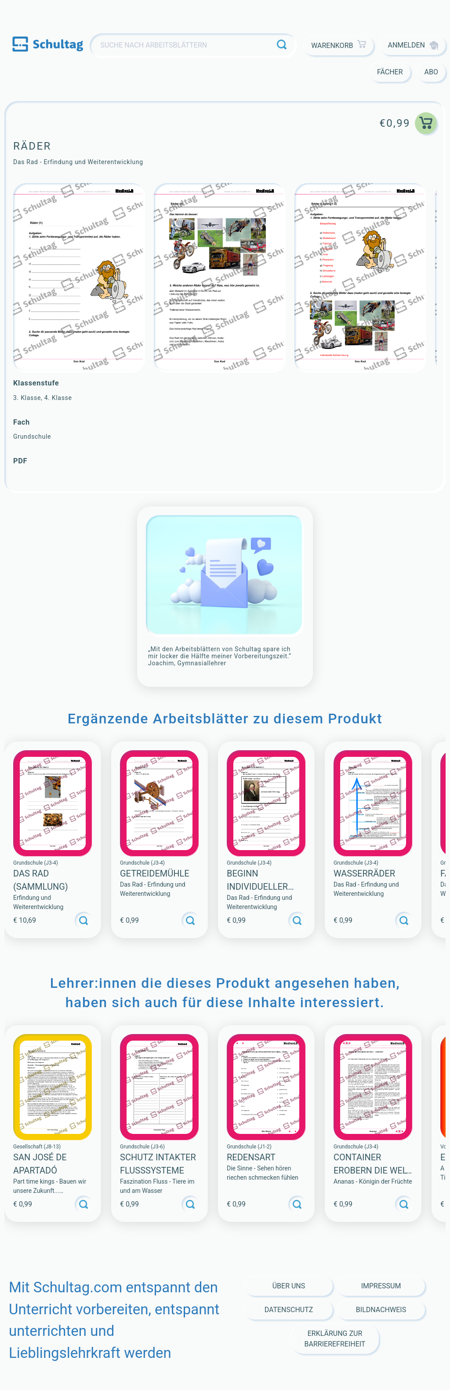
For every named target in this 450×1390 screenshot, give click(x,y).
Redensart (251, 1157)
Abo (431, 72)
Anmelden (413, 45)
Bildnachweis (381, 1310)
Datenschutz (289, 1310)
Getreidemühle (154, 873)
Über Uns (288, 1286)
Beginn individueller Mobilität (257, 886)
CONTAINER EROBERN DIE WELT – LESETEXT (372, 1170)
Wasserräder (364, 873)
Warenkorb (338, 45)
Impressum (381, 1286)
